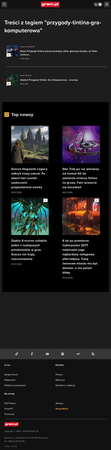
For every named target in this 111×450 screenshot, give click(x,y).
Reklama (60, 380)
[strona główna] (50, 4)
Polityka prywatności (15, 385)
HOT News (10, 403)
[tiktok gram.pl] (17, 354)
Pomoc (59, 374)
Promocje (9, 414)
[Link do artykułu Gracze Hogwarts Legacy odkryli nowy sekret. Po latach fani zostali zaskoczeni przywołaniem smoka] (30, 160)
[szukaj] (4, 4)
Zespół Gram (11, 374)
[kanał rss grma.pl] (93, 354)
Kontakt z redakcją (65, 385)
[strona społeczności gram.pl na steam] (78, 354)
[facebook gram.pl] (32, 354)
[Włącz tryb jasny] (97, 4)
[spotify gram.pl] (63, 354)
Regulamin (10, 380)
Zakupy (59, 403)
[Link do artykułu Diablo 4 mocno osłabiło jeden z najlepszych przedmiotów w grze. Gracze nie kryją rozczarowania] (30, 231)
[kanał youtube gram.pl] (48, 354)
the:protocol (62, 408)
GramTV (8, 408)
